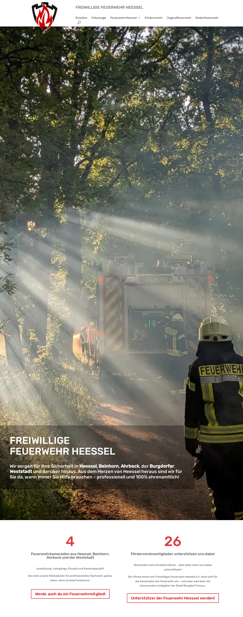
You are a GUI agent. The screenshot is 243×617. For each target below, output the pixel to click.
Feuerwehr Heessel (123, 17)
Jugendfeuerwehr (179, 17)
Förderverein (154, 17)
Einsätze (81, 17)
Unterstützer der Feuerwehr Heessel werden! (173, 598)
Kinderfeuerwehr (207, 17)
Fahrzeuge (99, 17)
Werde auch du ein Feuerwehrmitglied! (70, 594)
